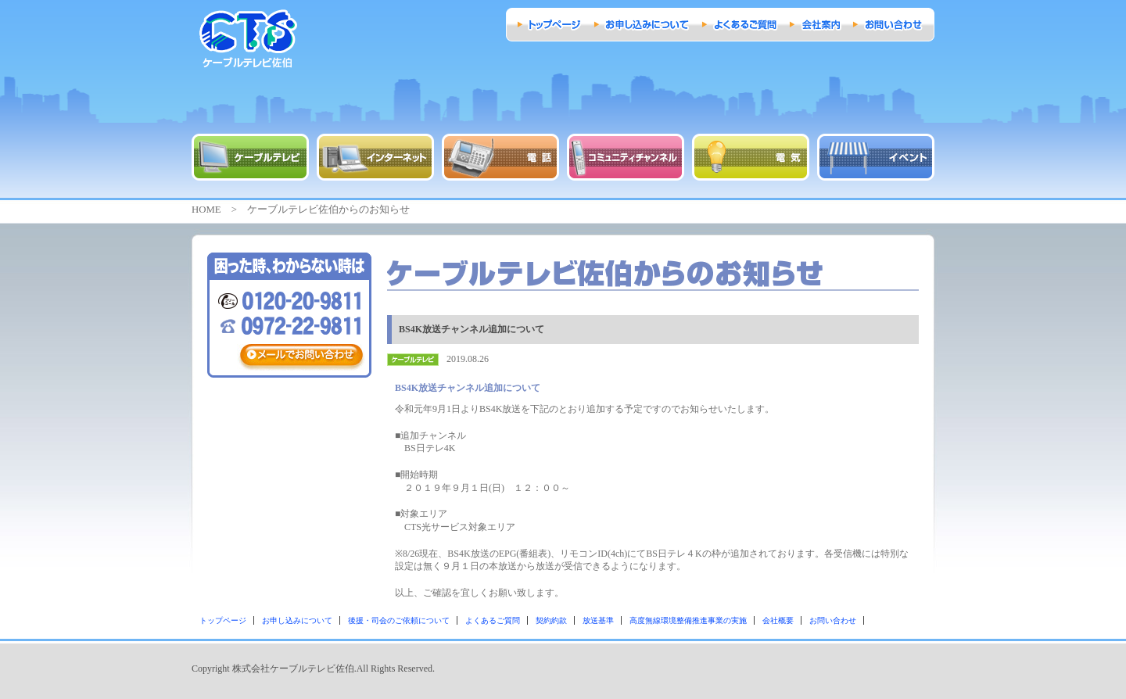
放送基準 (598, 620)
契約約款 (551, 620)
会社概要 (778, 620)
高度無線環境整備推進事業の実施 (688, 620)
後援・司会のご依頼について (399, 620)
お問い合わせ (832, 620)
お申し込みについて (297, 620)
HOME (206, 209)
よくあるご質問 (492, 620)
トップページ (222, 620)
